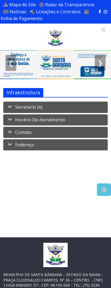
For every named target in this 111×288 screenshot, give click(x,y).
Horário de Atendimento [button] (39, 120)
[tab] (55, 107)
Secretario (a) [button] (28, 107)
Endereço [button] (24, 145)
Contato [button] (23, 132)
